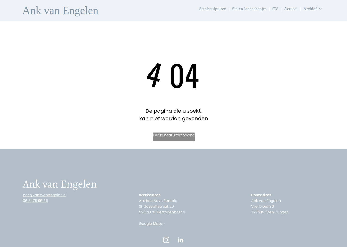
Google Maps (151, 223)
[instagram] (166, 241)
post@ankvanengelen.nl (44, 195)
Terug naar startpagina (174, 135)
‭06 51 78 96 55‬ (35, 200)
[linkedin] (180, 241)
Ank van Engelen (60, 10)
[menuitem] (213, 9)
